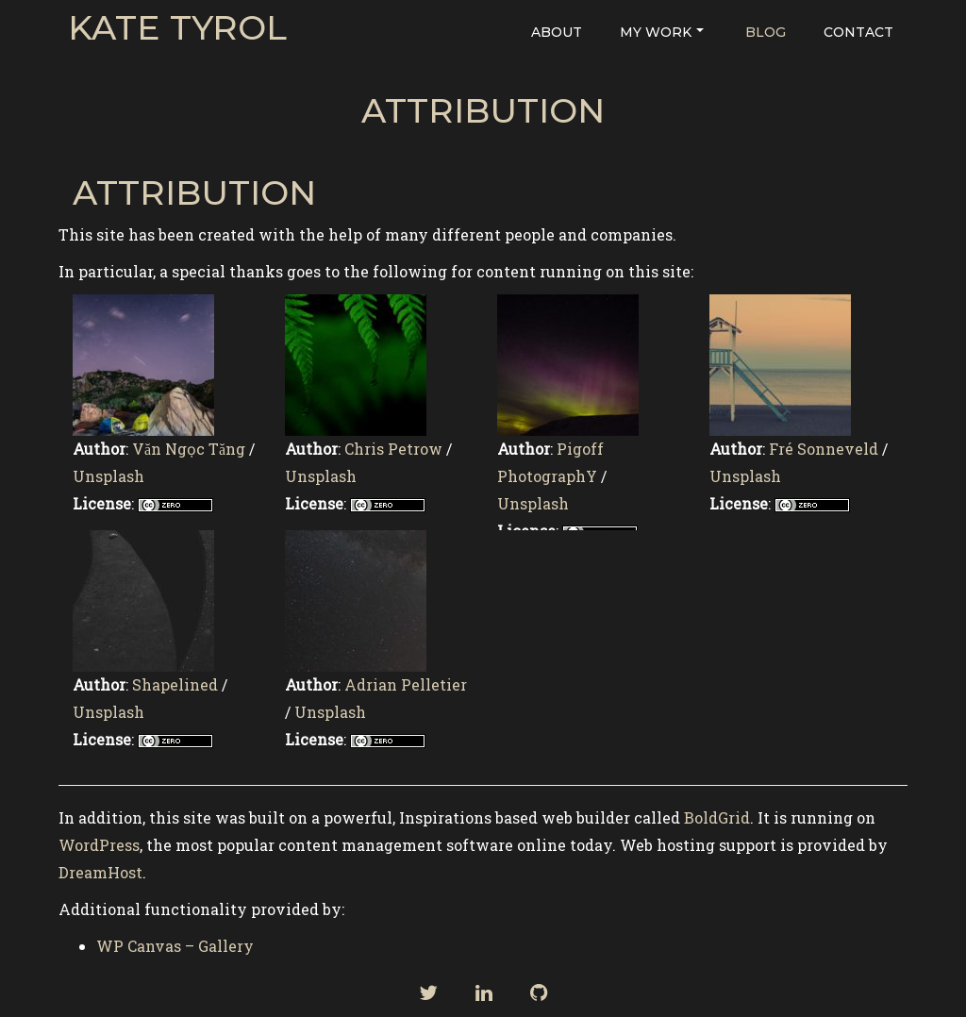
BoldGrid (717, 817)
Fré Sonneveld (823, 448)
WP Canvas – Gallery (175, 946)
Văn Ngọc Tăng (188, 448)
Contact (858, 32)
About (556, 32)
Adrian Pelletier (405, 684)
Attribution (483, 110)
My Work (662, 32)
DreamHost (100, 872)
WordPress (99, 845)
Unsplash (108, 476)
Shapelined (175, 684)
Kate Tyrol (177, 28)
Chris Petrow (393, 448)
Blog (765, 32)
